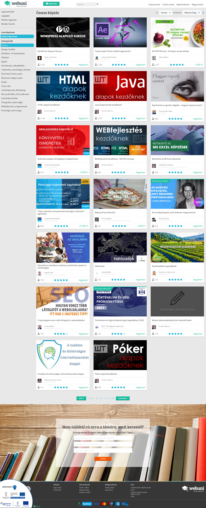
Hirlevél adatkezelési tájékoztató (139, 493)
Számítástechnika (9, 98)
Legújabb (5, 15)
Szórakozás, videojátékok (12, 65)
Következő (123, 398)
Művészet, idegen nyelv (12, 78)
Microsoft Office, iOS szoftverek (15, 94)
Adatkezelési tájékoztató (141, 487)
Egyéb (4, 61)
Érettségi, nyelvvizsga (11, 110)
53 (113, 398)
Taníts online (168, 4)
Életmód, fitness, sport (11, 73)
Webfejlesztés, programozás (14, 106)
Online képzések (9, 36)
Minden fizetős (8, 24)
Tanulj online (154, 4)
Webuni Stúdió (85, 492)
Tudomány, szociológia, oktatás (15, 69)
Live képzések (8, 32)
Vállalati (5, 57)
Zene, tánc (6, 86)
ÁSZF (133, 490)
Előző (81, 398)
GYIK (132, 496)
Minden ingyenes (9, 19)
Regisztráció (197, 4)
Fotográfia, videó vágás (12, 102)
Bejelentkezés (183, 4)
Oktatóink (57, 490)
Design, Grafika (8, 49)
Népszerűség (192, 12)
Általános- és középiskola (13, 53)
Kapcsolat (57, 487)
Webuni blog (84, 490)
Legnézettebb (7, 11)
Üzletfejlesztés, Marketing (13, 90)
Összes (4, 45)
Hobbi (4, 82)
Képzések (51, 3)
